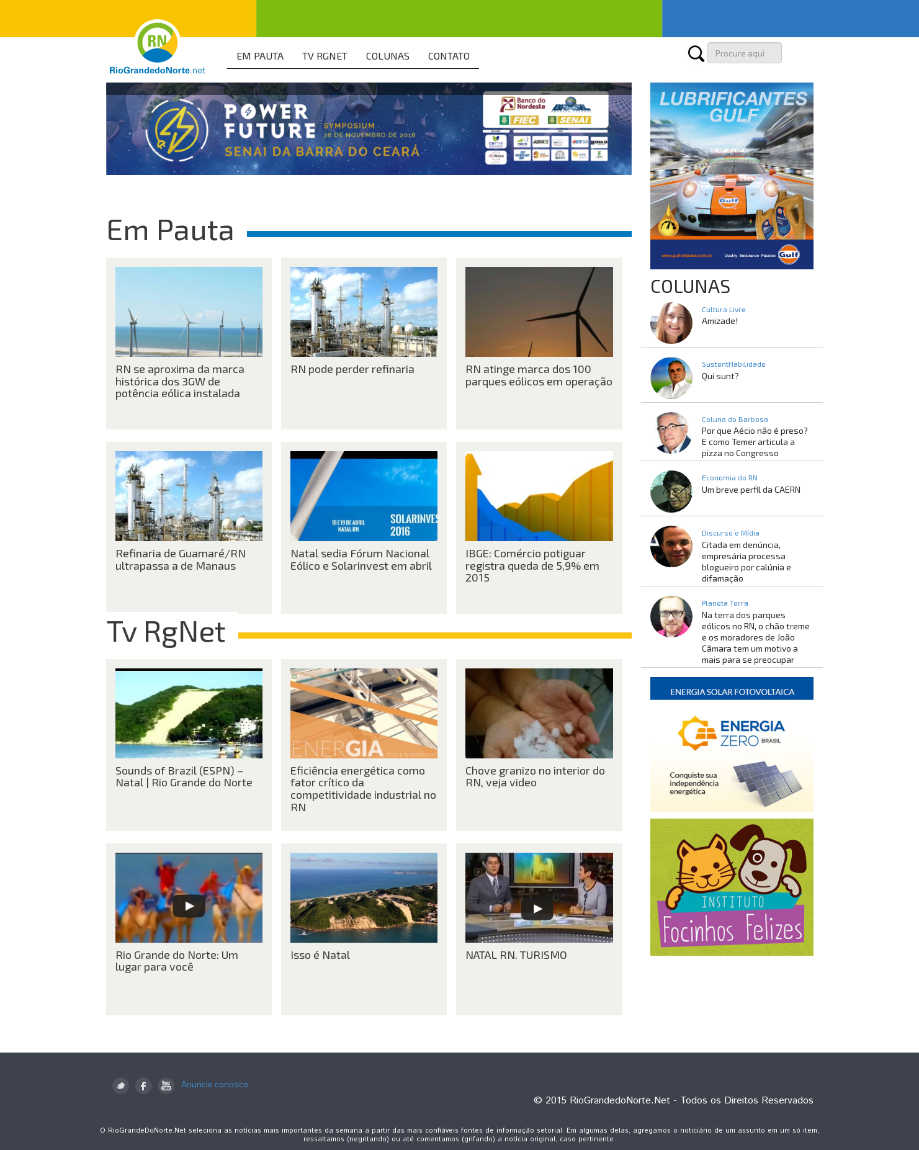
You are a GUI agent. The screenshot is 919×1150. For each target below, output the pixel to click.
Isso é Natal (320, 954)
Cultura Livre (724, 309)
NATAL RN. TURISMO (516, 954)
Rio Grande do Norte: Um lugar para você (176, 961)
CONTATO (449, 55)
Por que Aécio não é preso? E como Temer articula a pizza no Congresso (755, 441)
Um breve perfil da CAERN (751, 489)
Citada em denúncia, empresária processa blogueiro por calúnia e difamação (746, 561)
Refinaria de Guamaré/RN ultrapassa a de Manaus (180, 559)
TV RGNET (324, 55)
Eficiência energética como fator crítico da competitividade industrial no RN (363, 788)
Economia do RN (730, 477)
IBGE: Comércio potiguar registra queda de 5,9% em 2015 (532, 565)
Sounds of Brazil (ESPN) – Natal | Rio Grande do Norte (184, 776)
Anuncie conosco (214, 1084)
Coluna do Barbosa (735, 419)
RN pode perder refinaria (352, 368)
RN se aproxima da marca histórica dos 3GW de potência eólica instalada (179, 381)
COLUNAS (388, 55)
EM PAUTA (260, 55)
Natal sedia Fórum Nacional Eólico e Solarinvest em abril (361, 559)
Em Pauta (170, 228)
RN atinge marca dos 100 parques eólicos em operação (538, 375)
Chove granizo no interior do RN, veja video (535, 776)
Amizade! (720, 320)
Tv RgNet (166, 630)
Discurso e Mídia (731, 532)
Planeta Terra (725, 602)
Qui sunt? (720, 376)
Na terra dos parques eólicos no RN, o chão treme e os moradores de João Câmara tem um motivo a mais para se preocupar (756, 637)
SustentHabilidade (734, 363)
